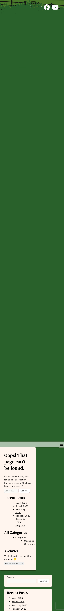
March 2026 (22, 506)
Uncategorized (31, 544)
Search (10, 577)
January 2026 (23, 515)
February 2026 (20, 511)
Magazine (29, 540)
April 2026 (21, 502)
